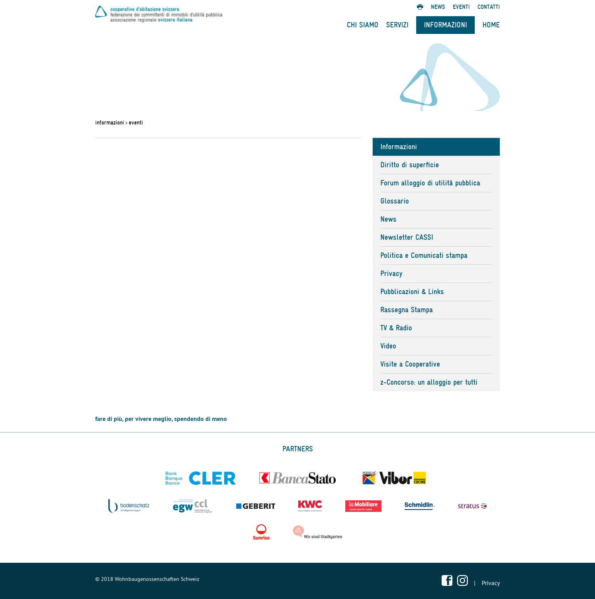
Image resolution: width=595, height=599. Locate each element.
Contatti (488, 6)
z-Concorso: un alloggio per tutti (428, 382)
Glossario (394, 201)
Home (491, 24)
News (438, 6)
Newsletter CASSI (406, 237)
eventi (136, 122)
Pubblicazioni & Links (412, 291)
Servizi (397, 24)
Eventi (461, 6)
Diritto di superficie (409, 164)
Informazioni (445, 24)
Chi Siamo (362, 24)
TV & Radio (396, 327)
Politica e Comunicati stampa (423, 255)
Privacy (391, 273)
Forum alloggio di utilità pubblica (430, 182)
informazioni (109, 122)
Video (388, 346)
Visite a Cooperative (410, 364)
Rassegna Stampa (406, 309)
